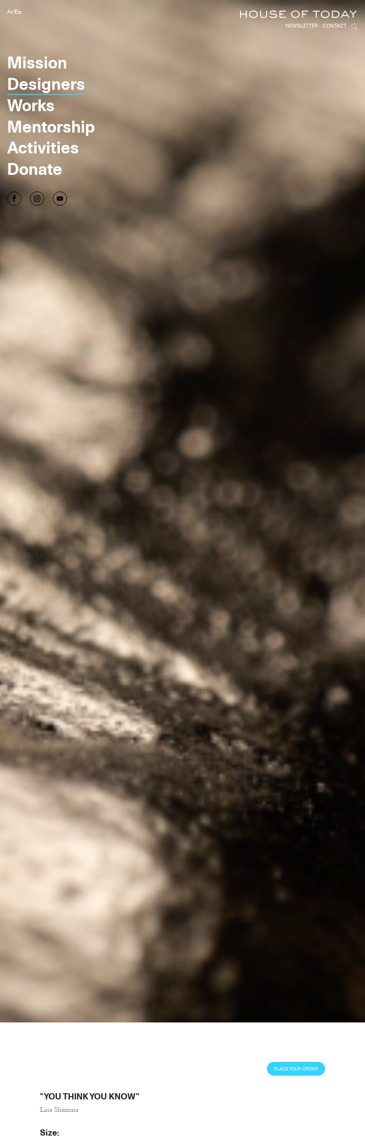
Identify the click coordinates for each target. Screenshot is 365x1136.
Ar (9, 11)
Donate (34, 168)
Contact (334, 25)
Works (31, 105)
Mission (37, 62)
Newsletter (302, 25)
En (18, 12)
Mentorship (51, 126)
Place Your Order (296, 1069)
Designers (46, 83)
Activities (43, 147)
